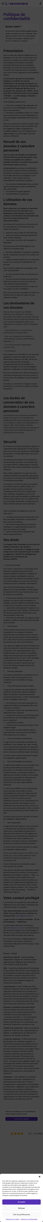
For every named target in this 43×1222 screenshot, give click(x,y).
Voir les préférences (21, 1215)
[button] (39, 1176)
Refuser (21, 1208)
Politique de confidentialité (29, 1219)
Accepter (21, 1202)
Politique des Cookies (12, 1219)
